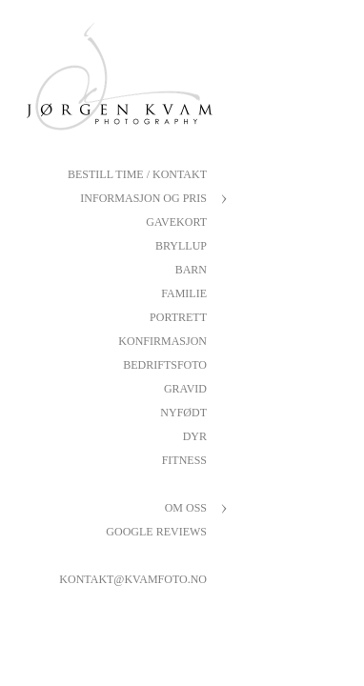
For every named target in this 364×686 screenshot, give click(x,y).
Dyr (195, 436)
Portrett (178, 317)
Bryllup (181, 245)
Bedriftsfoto (165, 365)
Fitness (184, 460)
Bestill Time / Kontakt (137, 174)
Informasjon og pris (143, 198)
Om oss (186, 507)
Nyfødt (183, 412)
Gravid (185, 388)
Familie (184, 293)
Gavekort (176, 222)
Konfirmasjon (162, 341)
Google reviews (156, 531)
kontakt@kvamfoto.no (133, 579)
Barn (191, 269)
